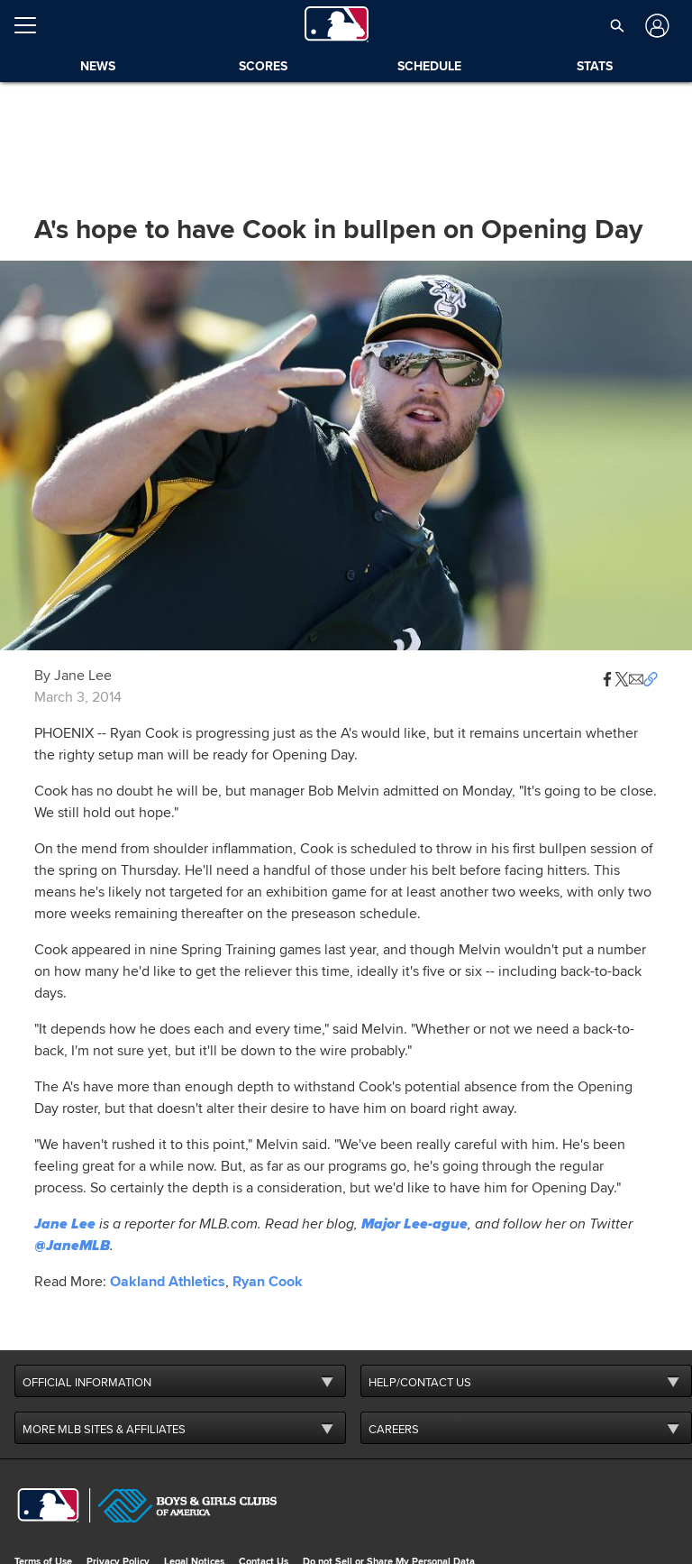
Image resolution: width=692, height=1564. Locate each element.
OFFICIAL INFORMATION (87, 1382)
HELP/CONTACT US (420, 1382)
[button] (617, 25)
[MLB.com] (48, 1505)
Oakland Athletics (167, 1282)
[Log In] (655, 25)
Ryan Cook (267, 1282)
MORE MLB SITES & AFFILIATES (104, 1429)
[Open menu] (32, 25)
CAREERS (394, 1429)
